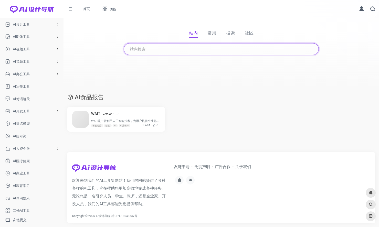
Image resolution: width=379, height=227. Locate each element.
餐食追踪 (97, 125)
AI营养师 (124, 125)
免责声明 (202, 166)
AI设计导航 (103, 216)
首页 (86, 9)
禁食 (107, 125)
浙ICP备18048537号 (124, 216)
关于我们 (243, 166)
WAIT (105, 113)
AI (115, 125)
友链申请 (182, 166)
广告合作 (223, 166)
